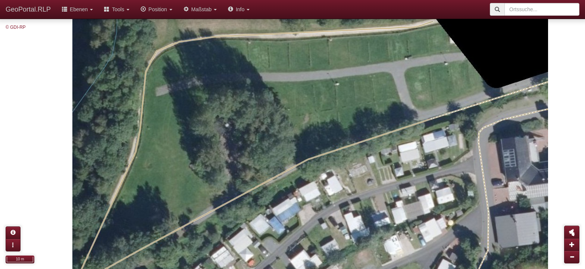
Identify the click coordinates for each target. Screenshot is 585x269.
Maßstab (200, 9)
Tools (116, 9)
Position (156, 9)
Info (239, 9)
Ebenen (77, 9)
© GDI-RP (16, 27)
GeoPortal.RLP (28, 9)
